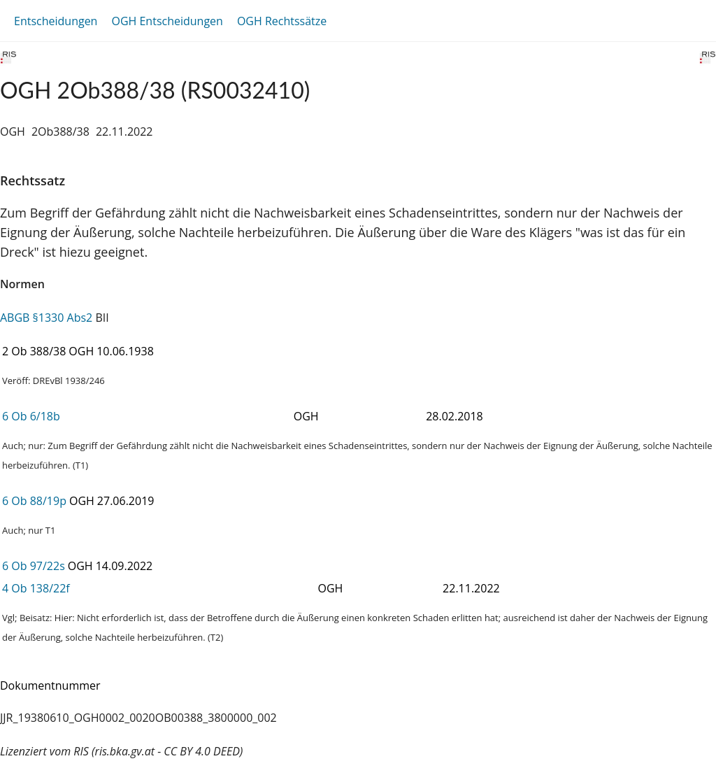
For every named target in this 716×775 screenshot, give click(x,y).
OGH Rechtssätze (282, 21)
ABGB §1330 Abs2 (46, 317)
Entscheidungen (55, 21)
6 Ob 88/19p (34, 501)
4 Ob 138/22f (36, 588)
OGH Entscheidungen (166, 21)
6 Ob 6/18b (31, 416)
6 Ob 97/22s (33, 566)
